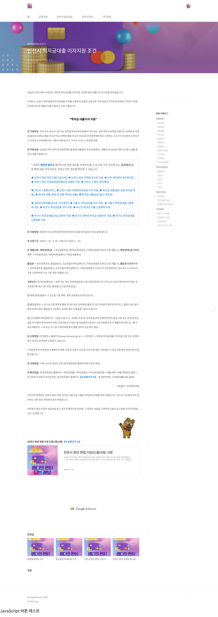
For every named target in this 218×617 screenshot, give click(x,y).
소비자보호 (161, 221)
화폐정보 (161, 146)
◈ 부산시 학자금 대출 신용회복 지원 (91, 207)
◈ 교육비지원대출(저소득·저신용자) (50, 203)
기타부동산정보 (163, 200)
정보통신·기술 (163, 217)
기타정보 (106, 16)
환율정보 (161, 138)
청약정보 (161, 196)
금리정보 (161, 122)
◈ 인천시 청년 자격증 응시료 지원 (85, 177)
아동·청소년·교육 (164, 225)
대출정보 (161, 126)
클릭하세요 (5, 615)
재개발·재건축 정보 (165, 204)
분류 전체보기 (162, 113)
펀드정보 (161, 134)
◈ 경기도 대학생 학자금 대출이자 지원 (91, 215)
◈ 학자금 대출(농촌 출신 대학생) (95, 194)
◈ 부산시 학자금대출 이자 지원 (56, 207)
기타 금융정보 (163, 162)
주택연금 (161, 158)
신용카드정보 (162, 150)
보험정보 (161, 142)
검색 (181, 6)
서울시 (160, 175)
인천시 (160, 187)
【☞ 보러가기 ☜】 (88, 377)
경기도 (160, 179)
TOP (188, 598)
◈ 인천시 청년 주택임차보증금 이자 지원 (77, 190)
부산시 (160, 183)
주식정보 (161, 154)
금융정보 (43, 16)
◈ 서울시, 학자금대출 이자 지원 (86, 203)
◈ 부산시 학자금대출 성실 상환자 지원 (51, 215)
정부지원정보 (162, 167)
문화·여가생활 (163, 213)
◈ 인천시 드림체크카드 (43, 190)
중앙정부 (161, 171)
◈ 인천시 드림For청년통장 (95, 181)
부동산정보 (87, 16)
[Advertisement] (83, 508)
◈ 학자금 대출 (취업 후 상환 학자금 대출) (56, 194)
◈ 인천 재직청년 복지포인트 (119, 177)
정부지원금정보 (65, 16)
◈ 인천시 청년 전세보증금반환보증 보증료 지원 (55, 181)
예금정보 (161, 130)
